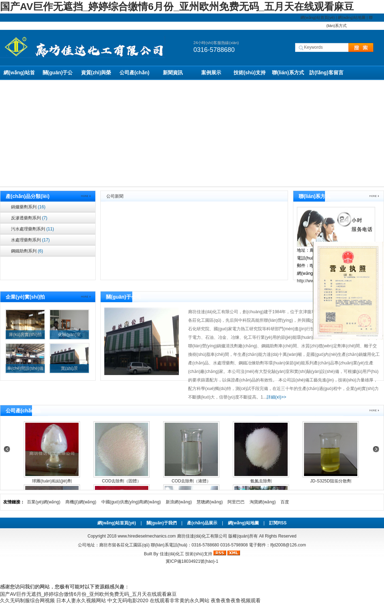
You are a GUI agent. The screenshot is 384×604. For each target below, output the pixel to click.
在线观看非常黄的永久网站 (179, 600)
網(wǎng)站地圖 (352, 17)
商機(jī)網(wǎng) (80, 501)
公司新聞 (114, 196)
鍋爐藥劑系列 (28, 206)
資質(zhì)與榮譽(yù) (96, 75)
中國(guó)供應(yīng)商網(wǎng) (131, 501)
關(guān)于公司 (58, 75)
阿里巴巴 (236, 501)
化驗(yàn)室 (69, 334)
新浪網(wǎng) (179, 501)
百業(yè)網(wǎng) (43, 501)
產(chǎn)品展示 (202, 522)
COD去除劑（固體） (122, 481)
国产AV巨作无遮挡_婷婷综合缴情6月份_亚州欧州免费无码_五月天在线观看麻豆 (177, 6)
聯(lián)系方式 (288, 72)
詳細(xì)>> (276, 397)
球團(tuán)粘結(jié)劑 (51, 481)
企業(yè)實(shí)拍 (25, 297)
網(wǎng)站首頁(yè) (317, 17)
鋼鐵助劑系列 (27, 250)
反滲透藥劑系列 (29, 217)
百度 (285, 501)
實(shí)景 (69, 368)
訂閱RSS (278, 522)
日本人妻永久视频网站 (81, 600)
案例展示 (211, 72)
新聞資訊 (173, 72)
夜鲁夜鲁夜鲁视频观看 (236, 600)
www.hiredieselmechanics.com (147, 536)
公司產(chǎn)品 (134, 75)
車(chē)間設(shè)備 (25, 368)
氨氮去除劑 (261, 481)
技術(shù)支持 (250, 72)
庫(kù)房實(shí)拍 (25, 334)
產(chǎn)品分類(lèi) (27, 196)
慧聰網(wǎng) (210, 501)
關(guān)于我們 (161, 522)
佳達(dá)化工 (172, 553)
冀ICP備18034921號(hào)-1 (192, 561)
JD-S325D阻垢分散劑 (330, 481)
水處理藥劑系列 (30, 239)
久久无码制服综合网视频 (27, 600)
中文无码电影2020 (127, 600)
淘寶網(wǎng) (263, 501)
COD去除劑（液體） (191, 481)
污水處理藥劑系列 (32, 228)
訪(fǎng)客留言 (326, 72)
